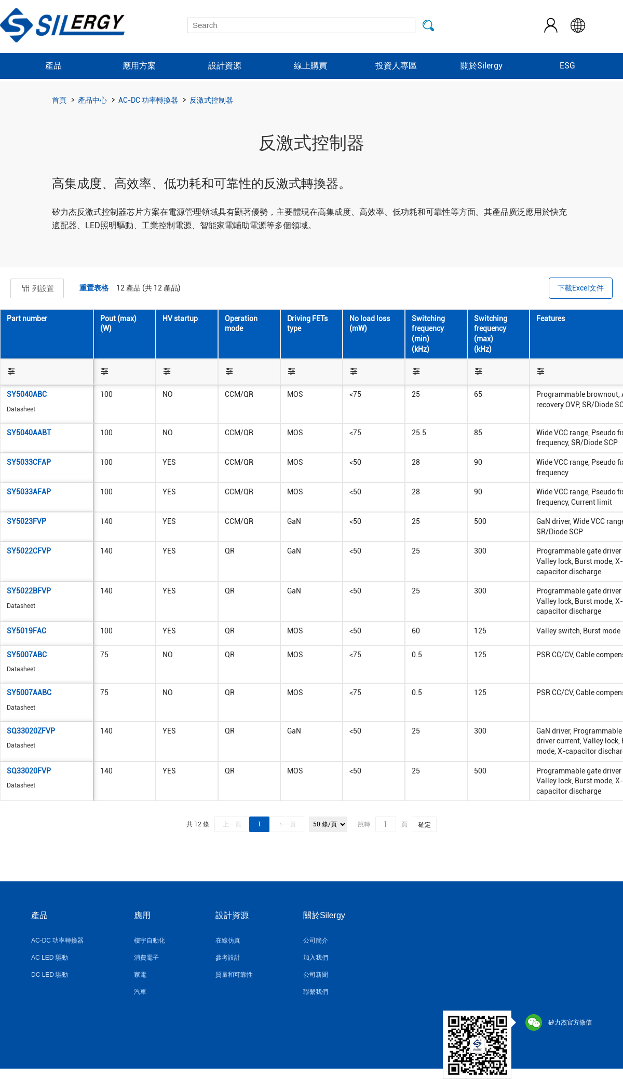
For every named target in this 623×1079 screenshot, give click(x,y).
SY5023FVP (26, 521)
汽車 (140, 991)
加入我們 (315, 957)
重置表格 (94, 288)
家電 (140, 974)
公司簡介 (315, 940)
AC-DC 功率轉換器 (148, 100)
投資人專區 (396, 66)
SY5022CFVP (29, 551)
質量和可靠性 (234, 974)
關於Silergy (482, 66)
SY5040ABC (27, 394)
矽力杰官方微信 (558, 1022)
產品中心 (92, 100)
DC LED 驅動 (49, 974)
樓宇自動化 (149, 940)
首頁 (59, 100)
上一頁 (232, 824)
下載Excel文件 (581, 288)
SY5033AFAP (29, 492)
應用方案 (139, 66)
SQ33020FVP (29, 771)
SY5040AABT (29, 432)
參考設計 (227, 957)
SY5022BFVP (29, 591)
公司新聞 (315, 974)
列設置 (37, 288)
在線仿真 (227, 940)
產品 (53, 66)
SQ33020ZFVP (31, 731)
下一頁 (286, 824)
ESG (567, 66)
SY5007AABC (29, 692)
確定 (424, 824)
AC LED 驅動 (49, 957)
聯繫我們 (315, 991)
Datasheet (21, 409)
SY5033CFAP (29, 462)
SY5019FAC (26, 631)
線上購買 (310, 66)
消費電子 (146, 957)
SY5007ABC (27, 655)
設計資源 (224, 66)
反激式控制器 (211, 100)
